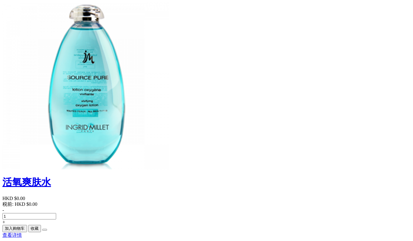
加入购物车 (15, 228)
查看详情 (12, 235)
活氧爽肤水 (26, 182)
